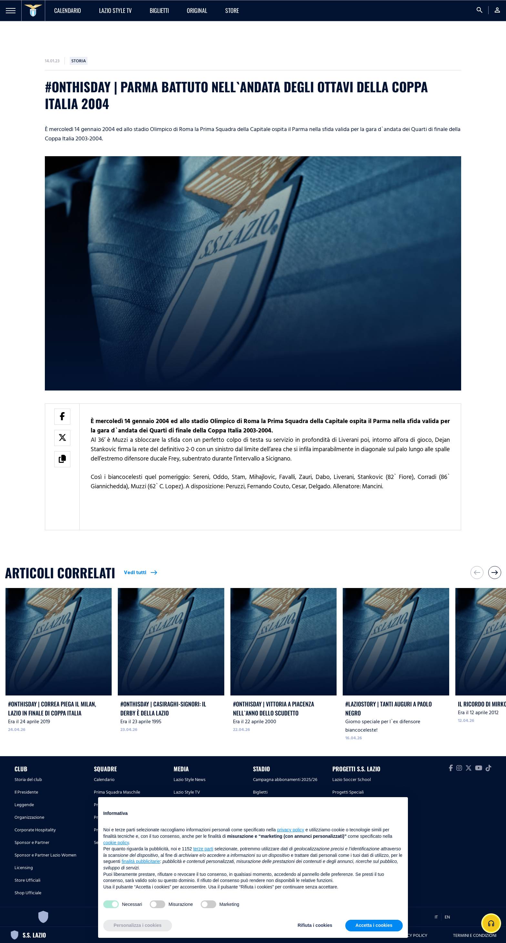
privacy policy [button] (290, 829)
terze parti (203, 848)
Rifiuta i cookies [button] (315, 925)
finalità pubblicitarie (141, 861)
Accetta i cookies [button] (374, 925)
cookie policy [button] (116, 842)
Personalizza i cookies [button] (138, 925)
